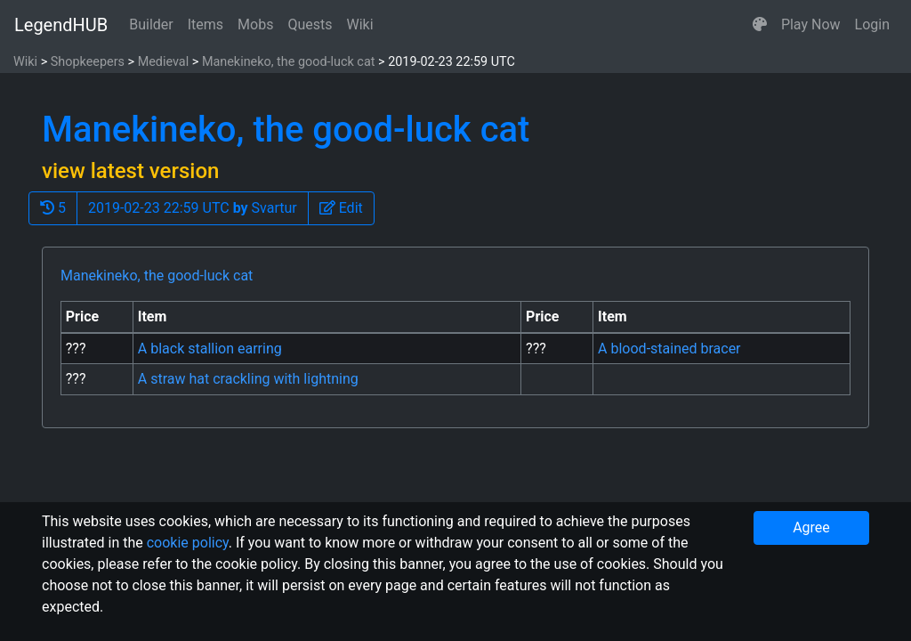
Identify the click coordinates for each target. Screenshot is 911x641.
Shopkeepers (88, 61)
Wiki (360, 24)
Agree (811, 527)
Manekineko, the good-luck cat (288, 61)
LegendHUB (61, 25)
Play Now (811, 24)
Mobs (255, 24)
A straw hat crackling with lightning (248, 378)
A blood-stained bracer (669, 348)
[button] (760, 25)
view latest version (130, 170)
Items (205, 24)
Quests (309, 24)
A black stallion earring (210, 348)
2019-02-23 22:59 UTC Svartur (192, 207)
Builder (151, 24)
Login (872, 24)
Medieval (163, 61)
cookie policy (188, 542)
